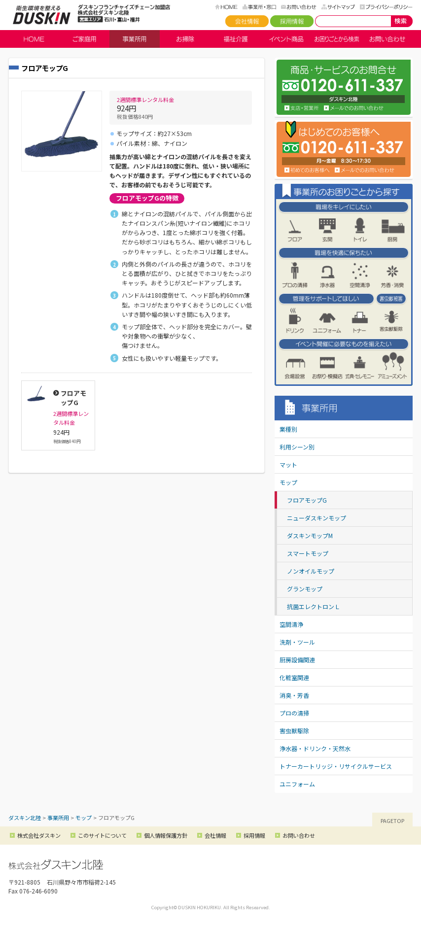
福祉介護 (235, 39)
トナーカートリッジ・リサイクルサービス (336, 766)
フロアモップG (307, 500)
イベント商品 (286, 39)
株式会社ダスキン (39, 835)
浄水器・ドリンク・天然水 (315, 748)
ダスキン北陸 (41, 14)
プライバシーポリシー (386, 6)
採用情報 (292, 21)
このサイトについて (102, 835)
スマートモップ (307, 553)
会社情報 (247, 21)
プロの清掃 (294, 713)
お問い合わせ (298, 6)
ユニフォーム (297, 784)
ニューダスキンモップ (316, 518)
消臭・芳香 (294, 695)
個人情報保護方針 (165, 835)
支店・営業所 (301, 107)
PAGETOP (392, 820)
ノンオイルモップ (310, 571)
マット (288, 464)
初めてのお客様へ (307, 170)
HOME (226, 6)
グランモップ (304, 588)
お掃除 (185, 39)
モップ (288, 482)
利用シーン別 (297, 447)
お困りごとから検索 (337, 39)
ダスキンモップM (310, 535)
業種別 (288, 429)
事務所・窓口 (259, 6)
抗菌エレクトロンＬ (313, 606)
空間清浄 (291, 624)
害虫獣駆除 (294, 730)
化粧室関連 (294, 677)
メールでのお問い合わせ (364, 170)
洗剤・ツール (297, 642)
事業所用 (134, 39)
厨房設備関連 (297, 659)
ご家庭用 (84, 39)
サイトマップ (338, 6)
